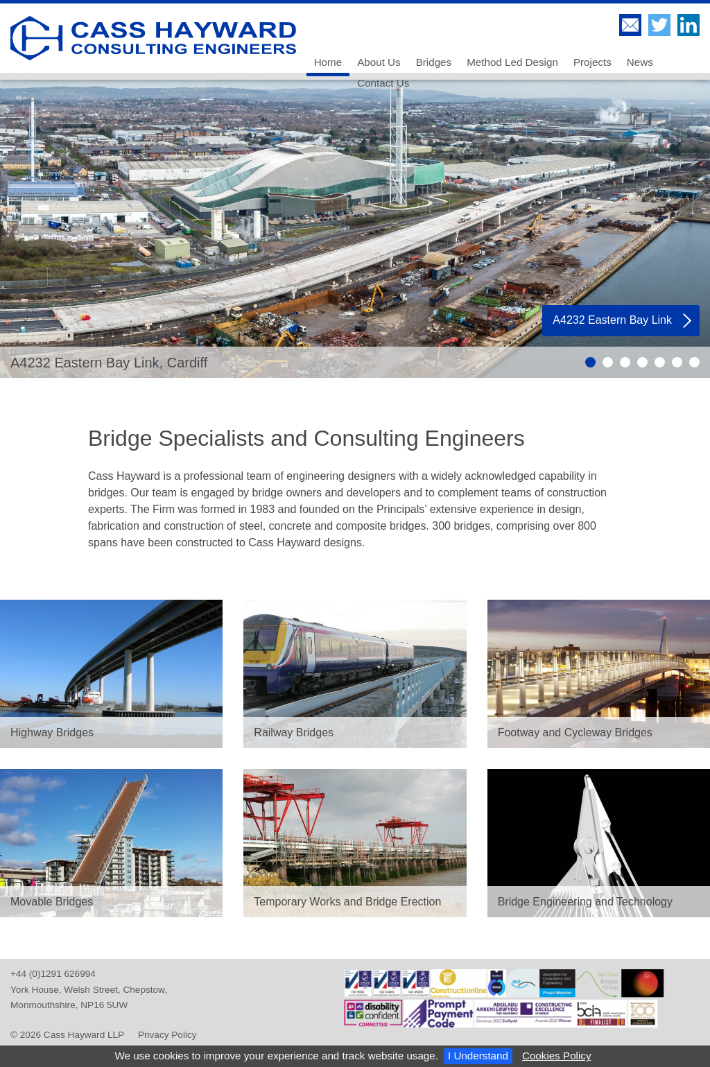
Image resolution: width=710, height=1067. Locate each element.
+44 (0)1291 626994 (53, 974)
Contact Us (383, 83)
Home (328, 62)
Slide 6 (677, 362)
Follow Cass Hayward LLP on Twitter (659, 25)
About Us (378, 62)
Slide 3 (625, 362)
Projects (592, 62)
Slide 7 (694, 362)
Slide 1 (590, 362)
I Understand (478, 1055)
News (640, 62)
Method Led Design (512, 62)
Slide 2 (608, 362)
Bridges (434, 62)
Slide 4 (642, 362)
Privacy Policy (167, 1035)
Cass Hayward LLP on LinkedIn (688, 25)
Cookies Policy (556, 1055)
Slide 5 (660, 362)
